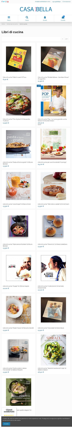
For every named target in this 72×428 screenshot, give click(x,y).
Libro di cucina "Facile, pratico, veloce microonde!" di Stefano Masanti (14, 369)
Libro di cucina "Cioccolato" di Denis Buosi (51, 328)
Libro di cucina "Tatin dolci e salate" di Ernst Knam (53, 204)
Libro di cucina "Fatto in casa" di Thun (14, 77)
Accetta (6, 424)
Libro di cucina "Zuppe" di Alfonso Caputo (16, 286)
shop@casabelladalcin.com (43, 1)
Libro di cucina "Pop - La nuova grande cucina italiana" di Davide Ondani (52, 120)
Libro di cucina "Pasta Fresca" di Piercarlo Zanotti (18, 328)
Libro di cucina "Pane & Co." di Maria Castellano (52, 244)
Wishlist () (66, 1)
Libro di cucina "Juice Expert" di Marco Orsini (17, 204)
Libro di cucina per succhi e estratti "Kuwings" (52, 162)
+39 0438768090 (56, 1)
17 (66, 39)
